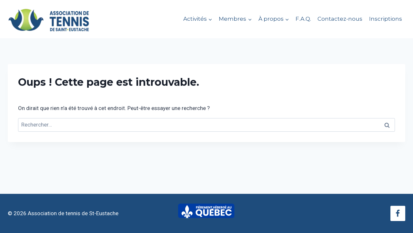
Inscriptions (385, 19)
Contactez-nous (339, 19)
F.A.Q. (303, 19)
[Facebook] (397, 213)
